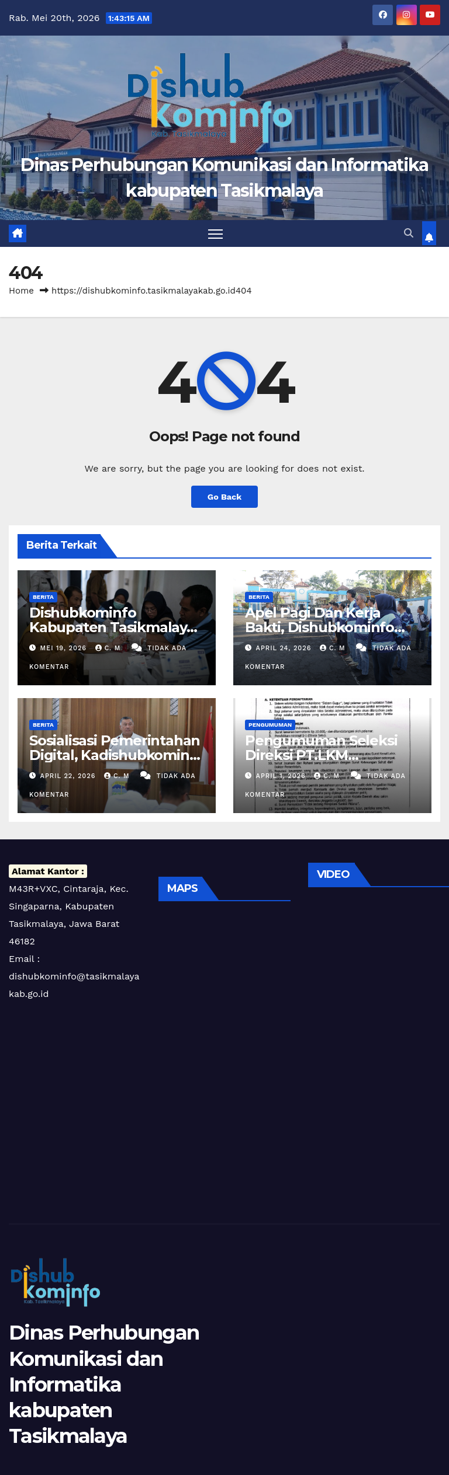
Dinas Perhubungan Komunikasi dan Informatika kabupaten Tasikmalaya (104, 1384)
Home (21, 290)
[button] (408, 233)
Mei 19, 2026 (64, 648)
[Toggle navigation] (215, 234)
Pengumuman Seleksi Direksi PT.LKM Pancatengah (321, 755)
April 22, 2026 (69, 776)
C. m (109, 648)
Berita (43, 597)
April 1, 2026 (282, 776)
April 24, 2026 (285, 648)
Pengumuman (270, 724)
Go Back (224, 496)
